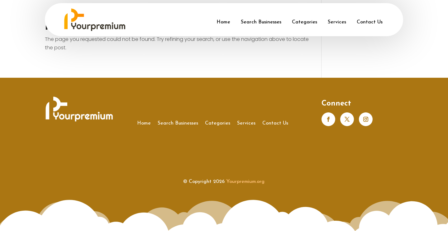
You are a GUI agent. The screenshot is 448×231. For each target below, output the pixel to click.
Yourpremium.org (245, 181)
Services (337, 22)
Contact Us (370, 22)
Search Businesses (261, 22)
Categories (304, 22)
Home (223, 22)
